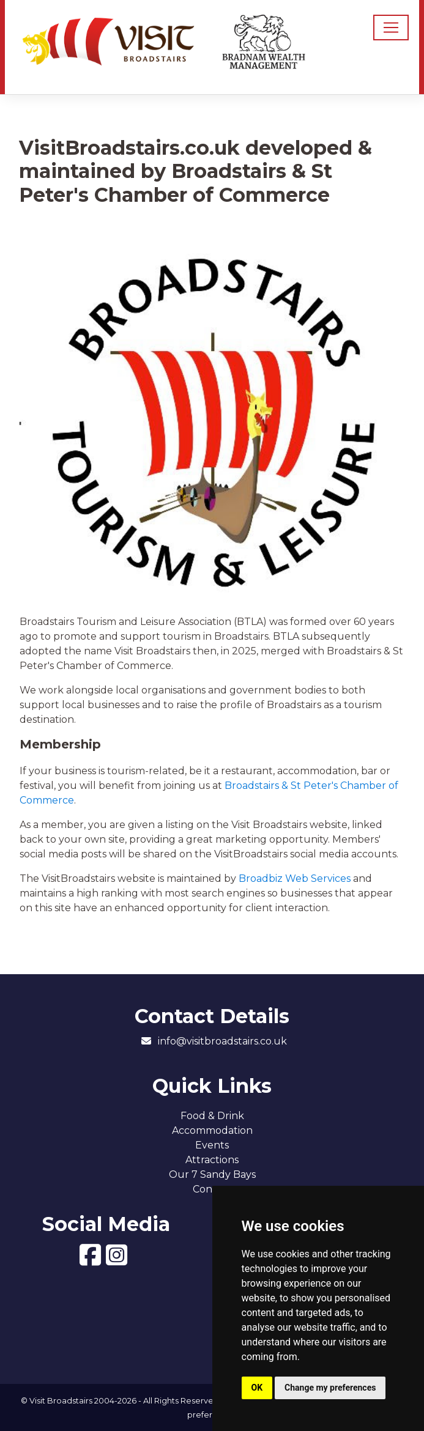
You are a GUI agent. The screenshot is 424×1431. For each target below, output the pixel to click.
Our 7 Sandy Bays (212, 1174)
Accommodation (212, 1130)
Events (212, 1145)
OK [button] (257, 1387)
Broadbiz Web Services (295, 878)
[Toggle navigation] (391, 27)
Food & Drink (212, 1116)
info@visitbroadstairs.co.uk (222, 1041)
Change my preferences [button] (330, 1387)
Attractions (212, 1160)
